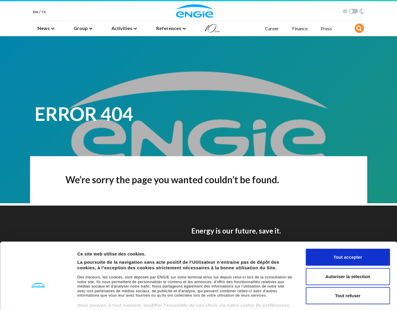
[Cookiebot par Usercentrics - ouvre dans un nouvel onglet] (38, 298)
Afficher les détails (325, 298)
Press (326, 28)
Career (272, 28)
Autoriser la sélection (347, 239)
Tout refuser (347, 258)
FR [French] (44, 12)
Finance (300, 28)
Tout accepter (347, 220)
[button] (46, 29)
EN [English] (35, 12)
